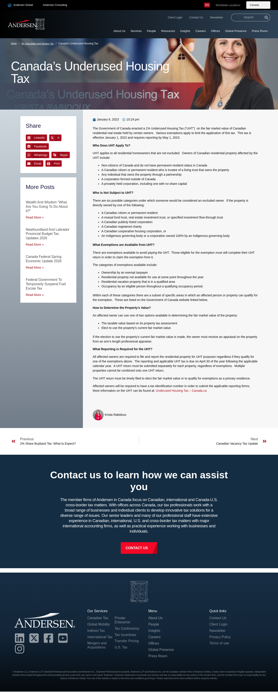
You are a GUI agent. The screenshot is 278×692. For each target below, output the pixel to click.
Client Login (175, 17)
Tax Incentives (126, 635)
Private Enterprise (123, 620)
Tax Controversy (127, 629)
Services (136, 31)
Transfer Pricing (127, 641)
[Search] (266, 17)
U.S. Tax (121, 648)
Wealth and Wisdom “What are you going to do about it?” (47, 206)
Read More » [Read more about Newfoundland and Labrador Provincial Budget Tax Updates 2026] (35, 243)
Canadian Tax (98, 618)
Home (14, 43)
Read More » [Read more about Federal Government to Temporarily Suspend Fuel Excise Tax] (35, 293)
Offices (215, 31)
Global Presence (236, 31)
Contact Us (196, 17)
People (151, 31)
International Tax (100, 637)
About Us (119, 31)
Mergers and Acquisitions (97, 646)
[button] (36, 138)
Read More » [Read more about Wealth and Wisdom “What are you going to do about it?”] (35, 216)
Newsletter (216, 17)
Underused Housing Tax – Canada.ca (181, 390)
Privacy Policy (220, 637)
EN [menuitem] (207, 5)
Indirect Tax (96, 631)
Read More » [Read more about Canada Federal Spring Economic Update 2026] (35, 266)
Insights (185, 31)
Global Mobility (98, 624)
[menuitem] (207, 5)
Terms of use (219, 644)
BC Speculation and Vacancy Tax (37, 43)
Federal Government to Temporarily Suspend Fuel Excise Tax (46, 282)
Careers (201, 31)
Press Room (260, 31)
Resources (168, 31)
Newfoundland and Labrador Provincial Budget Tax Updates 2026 (48, 233)
